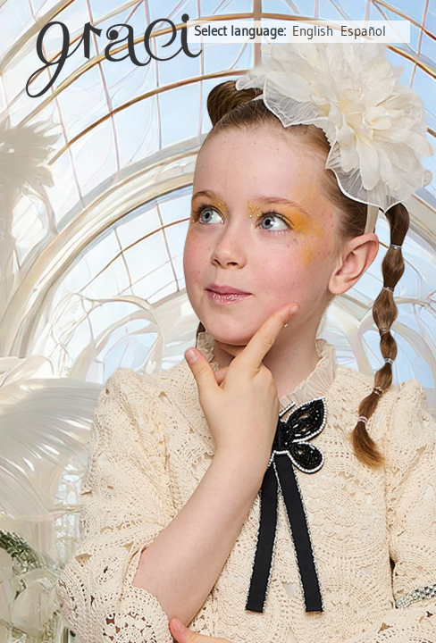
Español (363, 31)
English (312, 31)
